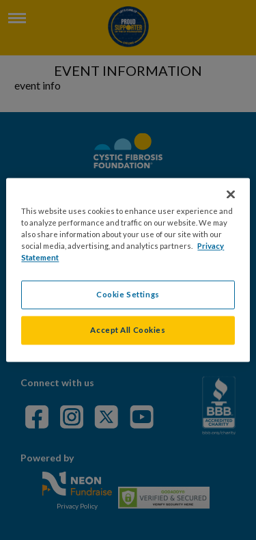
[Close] (231, 194)
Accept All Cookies (127, 330)
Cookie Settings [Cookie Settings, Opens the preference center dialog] (128, 295)
